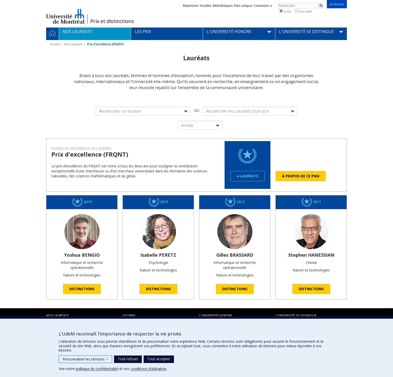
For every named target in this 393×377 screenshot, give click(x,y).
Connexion (263, 6)
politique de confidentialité (97, 368)
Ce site (285, 11)
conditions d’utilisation (148, 368)
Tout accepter (158, 358)
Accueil (55, 44)
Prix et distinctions (112, 21)
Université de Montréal (65, 16)
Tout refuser (128, 358)
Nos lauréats (73, 44)
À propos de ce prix (300, 176)
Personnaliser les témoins (85, 359)
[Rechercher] (321, 5)
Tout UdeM (303, 11)
